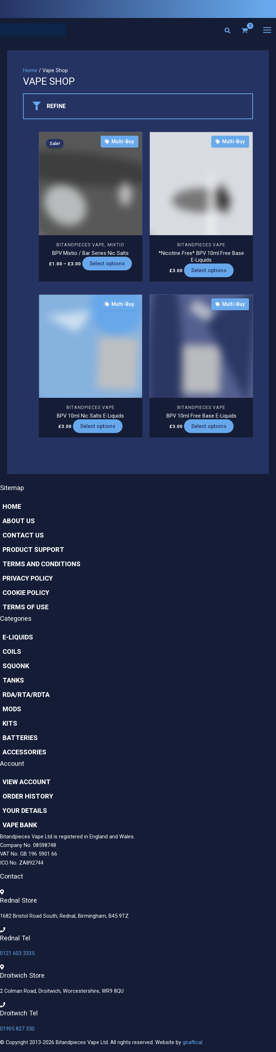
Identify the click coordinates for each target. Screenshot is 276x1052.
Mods (9, 709)
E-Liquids (15, 637)
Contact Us (20, 535)
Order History (25, 796)
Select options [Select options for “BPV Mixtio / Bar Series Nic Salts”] (107, 265)
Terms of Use (23, 607)
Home (30, 71)
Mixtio (115, 245)
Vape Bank (17, 825)
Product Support (31, 549)
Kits (7, 723)
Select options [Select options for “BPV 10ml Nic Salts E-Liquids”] (97, 427)
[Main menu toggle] (267, 30)
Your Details (22, 810)
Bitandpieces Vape (80, 245)
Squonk (13, 666)
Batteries (17, 737)
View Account (24, 782)
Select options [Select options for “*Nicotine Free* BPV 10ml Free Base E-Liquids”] (208, 272)
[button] (228, 32)
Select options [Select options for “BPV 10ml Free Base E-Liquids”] (208, 427)
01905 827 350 (17, 1028)
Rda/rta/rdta (23, 694)
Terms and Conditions (39, 564)
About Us (16, 521)
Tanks (11, 680)
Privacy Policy (25, 578)
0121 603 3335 (17, 953)
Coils (9, 651)
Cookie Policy (23, 592)
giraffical (192, 1042)
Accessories (22, 752)
